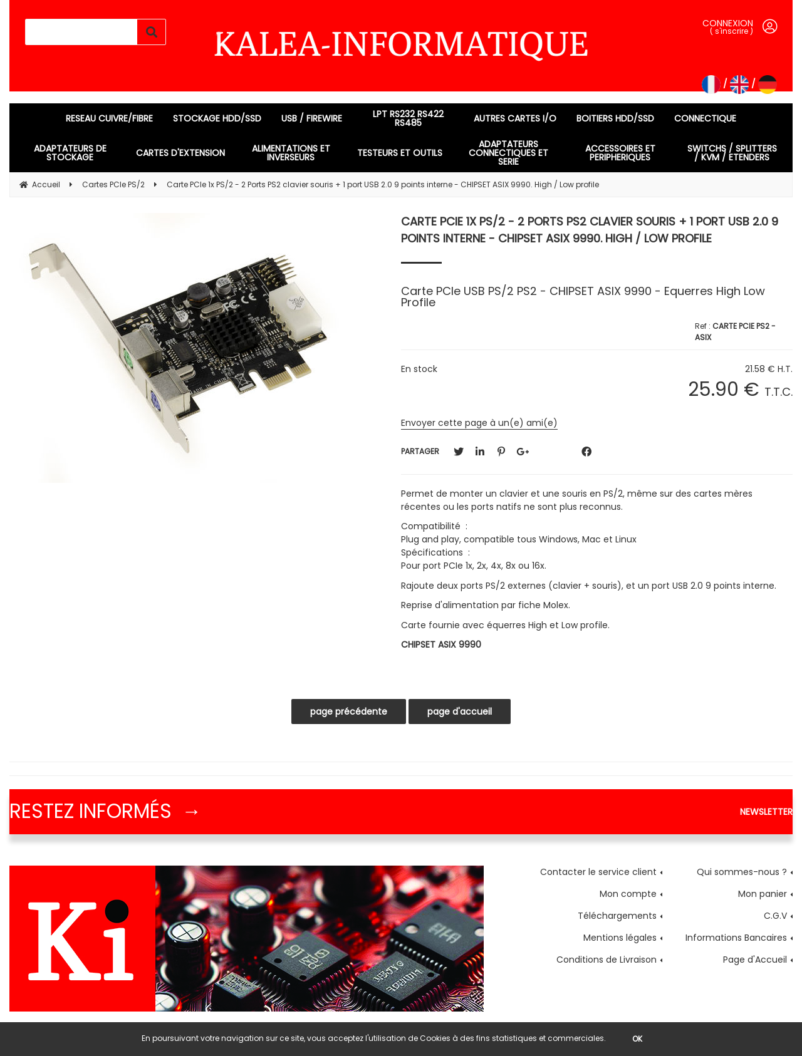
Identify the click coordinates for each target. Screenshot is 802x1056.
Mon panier (762, 894)
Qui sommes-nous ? (742, 872)
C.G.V (775, 915)
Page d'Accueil (755, 959)
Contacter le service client (598, 872)
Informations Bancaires (736, 937)
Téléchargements (617, 915)
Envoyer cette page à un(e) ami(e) (479, 423)
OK (637, 1038)
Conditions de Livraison (606, 959)
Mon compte (628, 894)
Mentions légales (620, 937)
